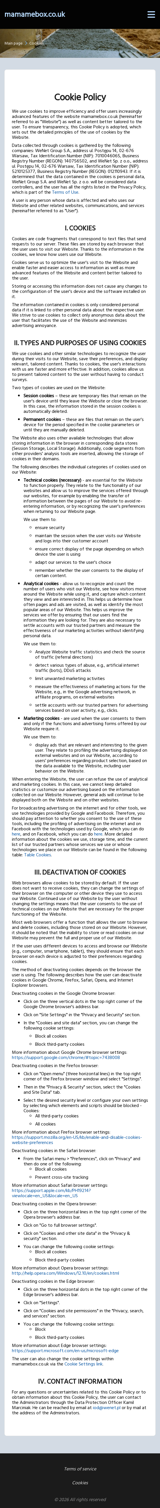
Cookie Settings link (83, 1364)
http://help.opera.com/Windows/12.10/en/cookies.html (65, 1273)
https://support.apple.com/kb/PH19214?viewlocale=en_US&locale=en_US (51, 1193)
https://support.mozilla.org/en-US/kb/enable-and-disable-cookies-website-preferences (77, 1140)
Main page (13, 43)
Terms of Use (65, 192)
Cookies (80, 1482)
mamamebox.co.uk (34, 14)
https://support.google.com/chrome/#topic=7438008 (66, 1057)
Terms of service (80, 1469)
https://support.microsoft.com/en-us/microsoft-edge (65, 1350)
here (16, 834)
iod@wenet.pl (107, 1407)
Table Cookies (37, 855)
